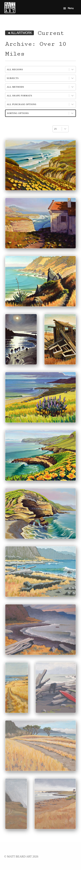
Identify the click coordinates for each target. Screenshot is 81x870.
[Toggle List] (65, 129)
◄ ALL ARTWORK (19, 33)
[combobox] (57, 129)
